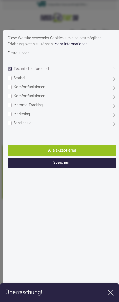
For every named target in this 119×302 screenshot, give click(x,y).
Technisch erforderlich (32, 69)
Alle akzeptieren (62, 150)
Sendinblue (22, 123)
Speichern (62, 162)
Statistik (20, 78)
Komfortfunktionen (29, 87)
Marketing (22, 114)
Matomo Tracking (28, 105)
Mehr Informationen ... (72, 44)
